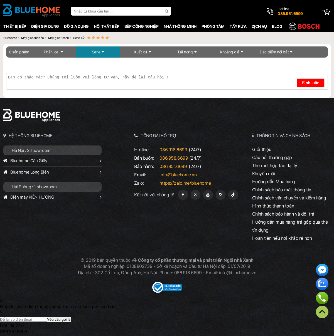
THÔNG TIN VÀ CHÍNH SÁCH (283, 135)
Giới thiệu (261, 149)
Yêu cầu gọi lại (59, 319)
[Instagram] (220, 195)
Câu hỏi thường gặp (272, 157)
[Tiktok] (233, 195)
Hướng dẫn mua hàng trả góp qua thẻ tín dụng (290, 226)
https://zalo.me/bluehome (185, 183)
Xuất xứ (140, 52)
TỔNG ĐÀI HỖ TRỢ (158, 135)
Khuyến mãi (263, 173)
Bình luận (311, 83)
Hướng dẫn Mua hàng (273, 181)
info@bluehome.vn (178, 174)
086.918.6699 (173, 149)
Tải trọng (185, 52)
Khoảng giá (229, 52)
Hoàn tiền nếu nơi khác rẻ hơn (282, 238)
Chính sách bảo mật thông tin (281, 189)
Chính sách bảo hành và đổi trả (283, 214)
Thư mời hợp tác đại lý (274, 165)
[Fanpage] (183, 195)
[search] (167, 11)
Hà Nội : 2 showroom (31, 150)
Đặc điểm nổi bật (274, 52)
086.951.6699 (173, 166)
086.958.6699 (173, 158)
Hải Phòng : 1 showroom (34, 186)
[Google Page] (195, 195)
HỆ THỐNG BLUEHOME (30, 135)
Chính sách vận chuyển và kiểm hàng (289, 198)
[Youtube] (208, 195)
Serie (96, 52)
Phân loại (51, 52)
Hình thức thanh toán (273, 206)
